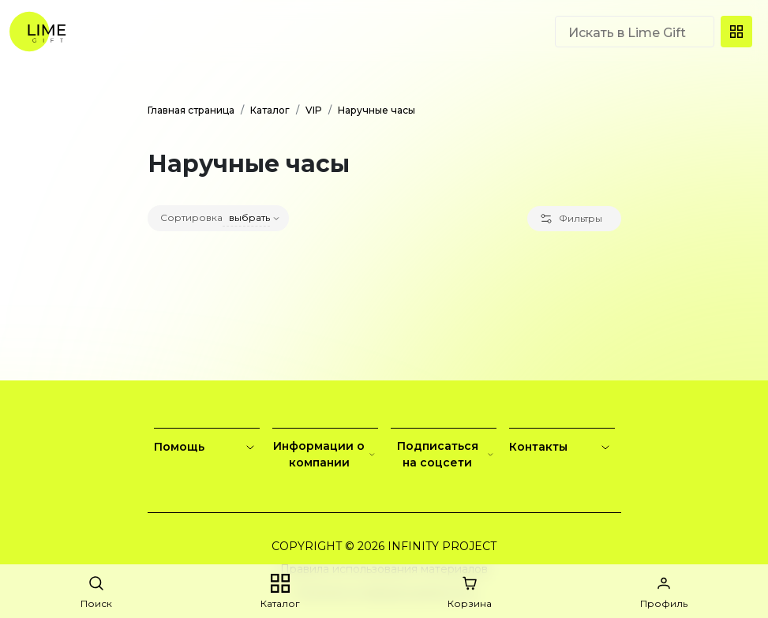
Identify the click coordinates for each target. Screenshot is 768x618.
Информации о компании (325, 454)
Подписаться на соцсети (446, 454)
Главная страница (191, 110)
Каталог (270, 110)
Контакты (562, 447)
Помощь (207, 447)
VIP (313, 110)
